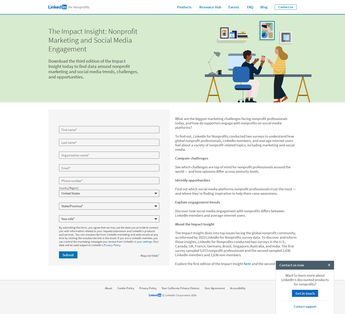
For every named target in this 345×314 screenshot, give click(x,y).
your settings (144, 240)
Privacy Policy (112, 244)
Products (184, 7)
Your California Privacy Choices (180, 288)
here (247, 263)
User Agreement (215, 288)
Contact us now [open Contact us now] (291, 309)
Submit (68, 253)
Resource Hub (210, 7)
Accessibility (237, 288)
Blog (264, 7)
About (108, 288)
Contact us (285, 7)
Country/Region (69, 188)
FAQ (250, 7)
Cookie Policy (125, 288)
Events (233, 7)
